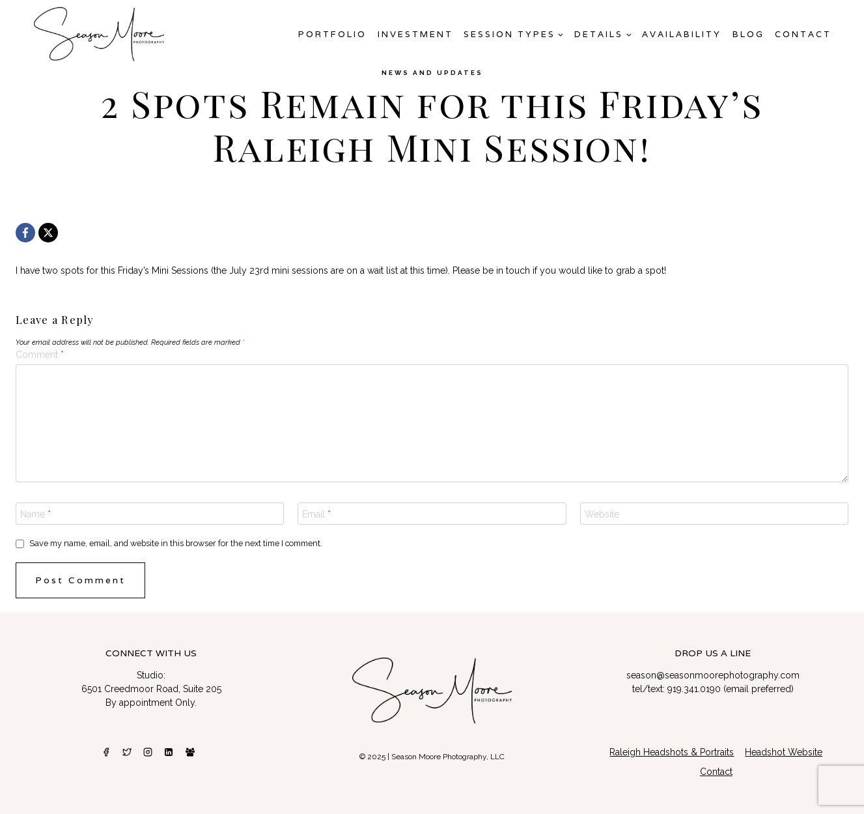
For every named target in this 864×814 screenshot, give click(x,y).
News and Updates (432, 72)
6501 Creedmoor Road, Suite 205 (151, 689)
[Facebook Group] (190, 752)
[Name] (150, 513)
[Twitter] (127, 752)
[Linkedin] (169, 752)
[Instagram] (148, 752)
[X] (48, 232)
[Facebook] (25, 232)
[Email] (432, 513)
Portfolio (332, 34)
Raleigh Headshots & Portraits (671, 752)
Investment (415, 34)
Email (316, 514)
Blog (748, 34)
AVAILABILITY (681, 34)
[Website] (714, 513)
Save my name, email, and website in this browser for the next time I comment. (175, 543)
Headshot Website (783, 752)
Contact (803, 34)
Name (35, 514)
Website (602, 514)
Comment (40, 354)
